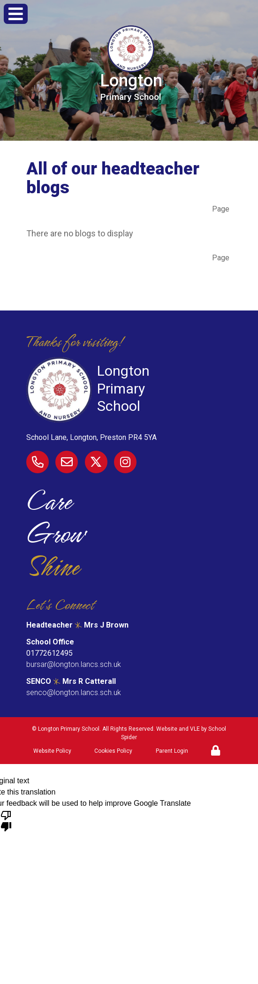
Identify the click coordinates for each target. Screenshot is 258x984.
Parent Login (172, 751)
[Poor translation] (6, 820)
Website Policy (52, 751)
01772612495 (49, 653)
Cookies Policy (113, 751)
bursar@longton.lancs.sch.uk (73, 664)
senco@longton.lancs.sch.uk (73, 692)
